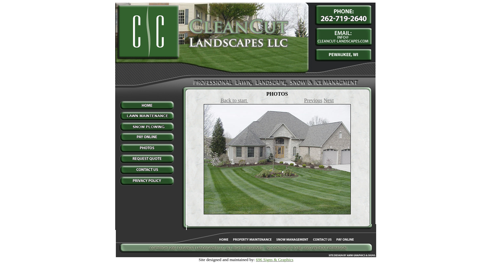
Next (329, 100)
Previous (313, 100)
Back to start (234, 100)
